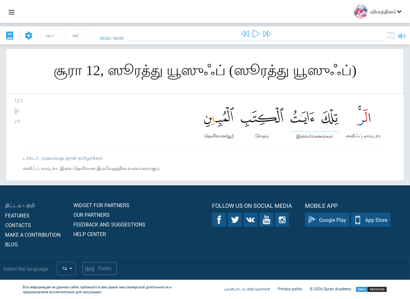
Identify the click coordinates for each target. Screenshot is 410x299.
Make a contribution (33, 234)
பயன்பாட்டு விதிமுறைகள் (247, 288)
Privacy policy (290, 288)
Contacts (18, 225)
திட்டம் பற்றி (20, 205)
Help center (89, 234)
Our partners (91, 214)
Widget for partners (101, 205)
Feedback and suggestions (109, 224)
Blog (11, 244)
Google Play (327, 220)
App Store (370, 220)
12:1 (18, 101)
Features (17, 215)
